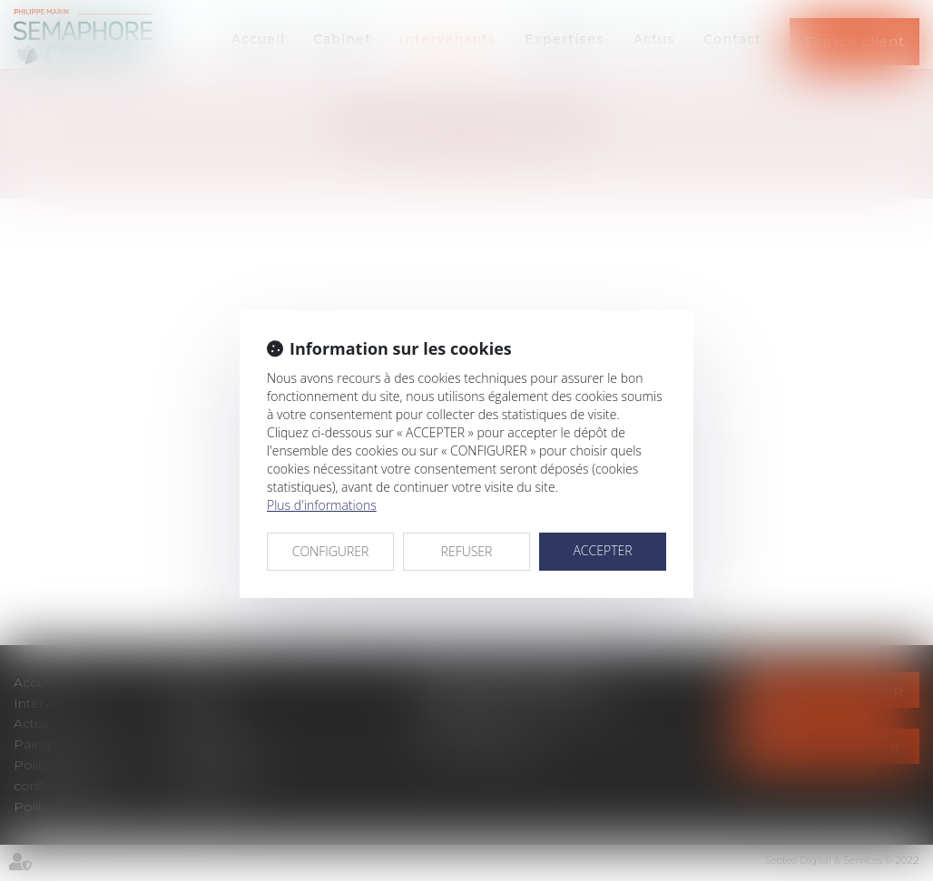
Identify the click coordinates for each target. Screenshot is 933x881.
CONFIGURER (330, 551)
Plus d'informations (322, 505)
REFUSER (467, 551)
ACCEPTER (602, 550)
